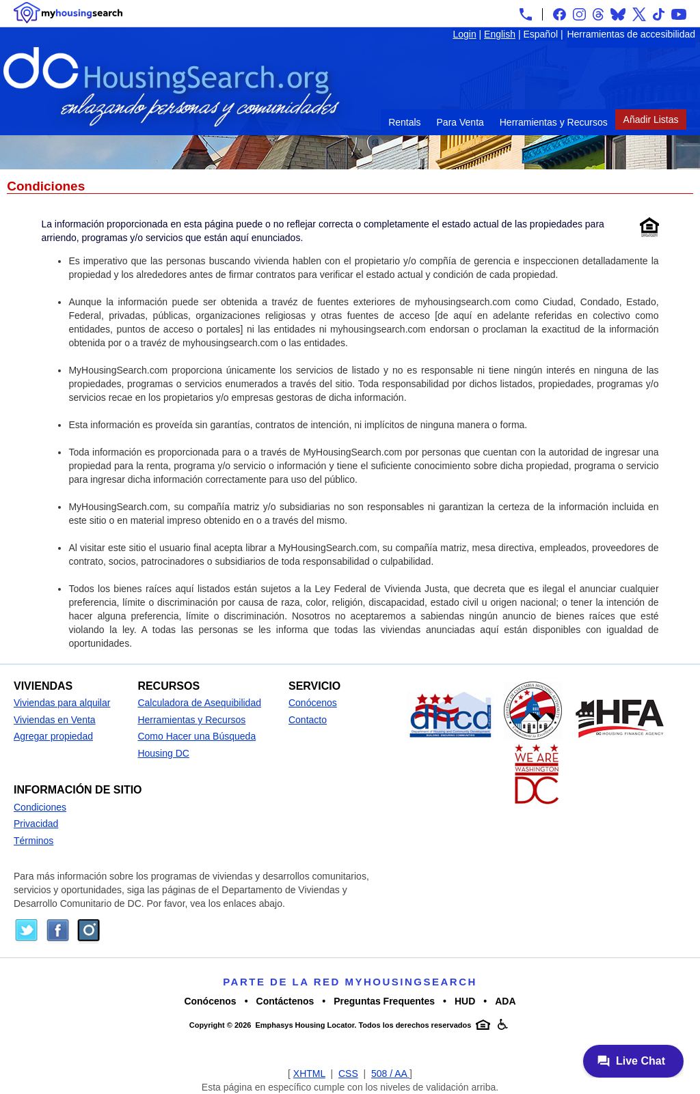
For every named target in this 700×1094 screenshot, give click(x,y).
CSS (348, 1073)
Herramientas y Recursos (554, 122)
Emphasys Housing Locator (304, 1025)
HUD (465, 1001)
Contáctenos (285, 1001)
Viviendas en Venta (55, 719)
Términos (33, 840)
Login (464, 34)
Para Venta (460, 122)
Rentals (404, 122)
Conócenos (312, 702)
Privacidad (36, 823)
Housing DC (163, 753)
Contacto (307, 719)
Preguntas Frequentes (384, 1001)
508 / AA (390, 1073)
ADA (505, 1001)
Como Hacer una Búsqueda (196, 736)
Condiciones (40, 807)
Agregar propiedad (53, 736)
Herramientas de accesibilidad (631, 34)
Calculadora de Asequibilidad (199, 702)
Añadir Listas (651, 119)
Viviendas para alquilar (62, 702)
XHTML (309, 1073)
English (499, 34)
